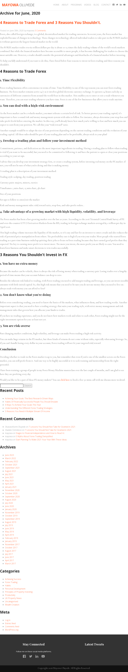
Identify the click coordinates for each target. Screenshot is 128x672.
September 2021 (12, 467)
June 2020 (9, 506)
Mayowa (18, 4)
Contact (105, 4)
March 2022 (10, 458)
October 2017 (11, 547)
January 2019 (11, 541)
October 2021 (11, 464)
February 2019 (11, 538)
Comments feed (12, 626)
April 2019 (9, 534)
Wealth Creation (12, 604)
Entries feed (10, 623)
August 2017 (10, 550)
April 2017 (9, 560)
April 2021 (9, 483)
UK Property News (13, 598)
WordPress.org (11, 629)
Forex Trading (11, 582)
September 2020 (12, 496)
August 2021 (10, 471)
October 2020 (11, 493)
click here (65, 379)
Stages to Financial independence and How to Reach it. (40, 433)
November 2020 (12, 490)
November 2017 (12, 544)
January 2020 (11, 509)
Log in (7, 620)
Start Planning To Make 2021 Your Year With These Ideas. (41, 439)
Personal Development (15, 588)
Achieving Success (13, 579)
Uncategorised (11, 601)
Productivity (10, 595)
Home (56, 4)
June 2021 (9, 477)
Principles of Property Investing (18, 591)
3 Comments (40, 30)
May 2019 (9, 531)
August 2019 (10, 522)
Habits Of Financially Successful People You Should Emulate (31, 401)
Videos (87, 4)
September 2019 (12, 519)
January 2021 (11, 487)
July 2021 (9, 474)
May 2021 (9, 480)
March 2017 (10, 563)
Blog (96, 4)
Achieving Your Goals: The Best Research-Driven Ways (29, 398)
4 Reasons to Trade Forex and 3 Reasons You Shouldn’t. (50, 22)
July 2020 (9, 503)
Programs (76, 4)
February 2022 (11, 461)
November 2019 (12, 512)
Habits (8, 585)
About (65, 4)
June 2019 (9, 528)
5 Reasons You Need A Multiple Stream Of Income (27, 411)
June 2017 (9, 557)
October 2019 (11, 515)
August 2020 (10, 499)
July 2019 (9, 525)
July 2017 (9, 554)
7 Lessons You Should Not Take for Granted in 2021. (52, 426)
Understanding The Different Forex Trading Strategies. (29, 408)
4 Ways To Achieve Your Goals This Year (23, 404)
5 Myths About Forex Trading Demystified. (34, 436)
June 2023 (9, 455)
